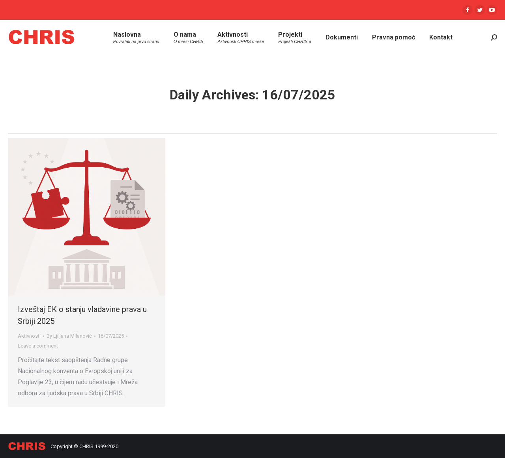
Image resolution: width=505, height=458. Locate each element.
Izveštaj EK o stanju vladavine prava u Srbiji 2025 (82, 315)
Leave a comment (38, 346)
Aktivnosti (29, 336)
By (69, 336)
